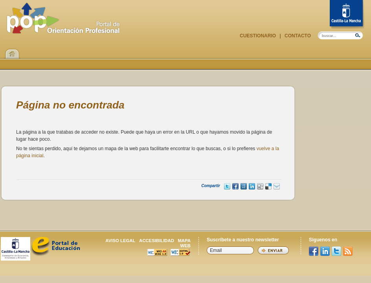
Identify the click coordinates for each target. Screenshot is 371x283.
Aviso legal (120, 240)
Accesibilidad (156, 240)
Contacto (297, 36)
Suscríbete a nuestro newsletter (243, 240)
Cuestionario (258, 36)
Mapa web (184, 243)
